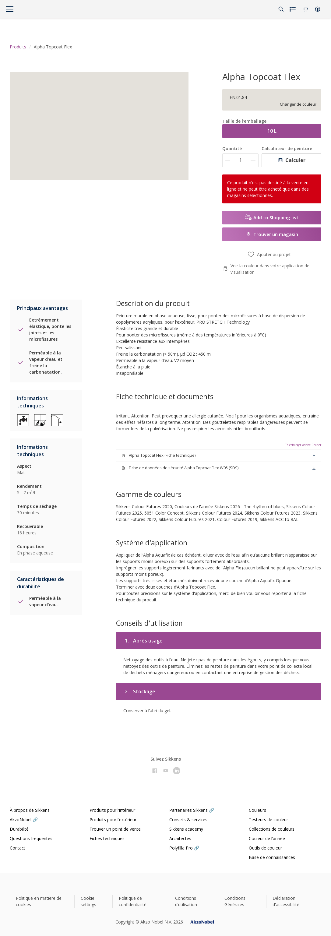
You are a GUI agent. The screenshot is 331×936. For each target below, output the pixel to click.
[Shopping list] (293, 9)
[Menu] (9, 9)
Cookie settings (88, 901)
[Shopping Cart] (305, 9)
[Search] (281, 9)
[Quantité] (240, 160)
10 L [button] (271, 131)
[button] (317, 9)
